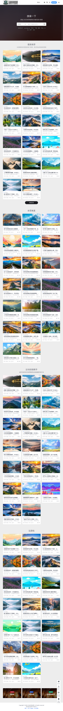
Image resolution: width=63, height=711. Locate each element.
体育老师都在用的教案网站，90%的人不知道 (31, 294)
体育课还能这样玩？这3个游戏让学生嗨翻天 (50, 294)
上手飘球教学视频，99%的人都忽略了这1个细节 (12, 173)
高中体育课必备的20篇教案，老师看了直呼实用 (12, 229)
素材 (39, 28)
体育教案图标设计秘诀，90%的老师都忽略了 (51, 272)
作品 (42, 28)
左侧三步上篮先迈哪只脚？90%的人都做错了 (51, 173)
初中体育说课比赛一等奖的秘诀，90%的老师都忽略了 (50, 151)
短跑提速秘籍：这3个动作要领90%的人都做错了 (51, 455)
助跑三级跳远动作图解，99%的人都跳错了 (31, 65)
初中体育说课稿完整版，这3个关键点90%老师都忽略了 (11, 657)
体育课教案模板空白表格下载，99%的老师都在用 (31, 251)
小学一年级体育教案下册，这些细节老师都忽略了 (31, 229)
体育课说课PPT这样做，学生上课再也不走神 (31, 657)
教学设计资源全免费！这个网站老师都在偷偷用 (51, 657)
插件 (30, 30)
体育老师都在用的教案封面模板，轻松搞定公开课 (30, 315)
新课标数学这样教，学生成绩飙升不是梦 (51, 65)
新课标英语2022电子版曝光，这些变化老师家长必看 (31, 614)
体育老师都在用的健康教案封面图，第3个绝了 (31, 272)
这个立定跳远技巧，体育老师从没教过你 (12, 272)
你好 (34, 30)
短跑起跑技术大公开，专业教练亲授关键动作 (12, 87)
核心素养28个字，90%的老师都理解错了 (12, 678)
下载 (35, 28)
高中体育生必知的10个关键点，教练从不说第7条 (31, 635)
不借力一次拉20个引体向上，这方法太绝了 (12, 130)
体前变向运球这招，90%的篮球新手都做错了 (31, 108)
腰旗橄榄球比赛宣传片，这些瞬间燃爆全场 (31, 498)
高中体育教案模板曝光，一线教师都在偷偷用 (31, 358)
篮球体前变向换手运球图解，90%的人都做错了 (11, 498)
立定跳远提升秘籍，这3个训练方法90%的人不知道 (31, 455)
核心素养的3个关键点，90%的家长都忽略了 (11, 194)
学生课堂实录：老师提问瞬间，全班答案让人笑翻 (12, 108)
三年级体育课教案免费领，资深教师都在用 (12, 315)
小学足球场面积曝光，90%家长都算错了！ (12, 476)
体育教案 (31, 210)
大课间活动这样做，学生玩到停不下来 (31, 130)
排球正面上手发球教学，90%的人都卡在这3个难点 (51, 130)
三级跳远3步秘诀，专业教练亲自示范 (50, 498)
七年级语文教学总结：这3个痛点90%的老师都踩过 (31, 678)
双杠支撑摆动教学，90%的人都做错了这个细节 (31, 194)
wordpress (27, 28)
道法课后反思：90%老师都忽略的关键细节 (51, 614)
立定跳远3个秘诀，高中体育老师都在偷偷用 (50, 337)
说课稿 (6, 63)
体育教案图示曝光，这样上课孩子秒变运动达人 (31, 337)
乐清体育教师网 (31, 705)
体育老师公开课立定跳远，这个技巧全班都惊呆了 (12, 358)
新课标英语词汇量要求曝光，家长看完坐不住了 (31, 173)
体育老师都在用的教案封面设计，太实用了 (11, 337)
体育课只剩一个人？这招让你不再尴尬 (12, 635)
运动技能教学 (27, 63)
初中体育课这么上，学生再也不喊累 (12, 294)
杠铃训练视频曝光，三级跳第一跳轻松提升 (31, 151)
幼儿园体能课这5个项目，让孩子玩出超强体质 (31, 87)
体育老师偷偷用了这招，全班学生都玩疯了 (51, 315)
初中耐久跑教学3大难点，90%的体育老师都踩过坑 (50, 229)
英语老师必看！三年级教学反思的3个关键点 (12, 151)
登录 (54, 2)
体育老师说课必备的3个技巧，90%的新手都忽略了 (51, 108)
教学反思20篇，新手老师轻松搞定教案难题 (51, 635)
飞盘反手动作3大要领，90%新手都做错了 (31, 519)
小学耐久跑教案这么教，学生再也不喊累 (51, 251)
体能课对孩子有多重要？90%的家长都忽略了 (12, 65)
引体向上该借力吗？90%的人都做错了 (51, 87)
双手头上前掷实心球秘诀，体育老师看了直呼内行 (51, 476)
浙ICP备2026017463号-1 (31, 706)
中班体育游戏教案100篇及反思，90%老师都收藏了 (11, 251)
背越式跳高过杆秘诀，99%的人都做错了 (12, 519)
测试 (32, 28)
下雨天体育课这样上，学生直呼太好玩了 (31, 476)
